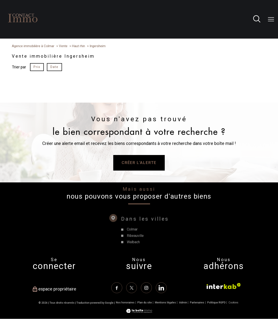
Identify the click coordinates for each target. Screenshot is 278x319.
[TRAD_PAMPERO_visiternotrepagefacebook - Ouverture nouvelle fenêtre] (116, 287)
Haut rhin (78, 46)
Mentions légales (165, 302)
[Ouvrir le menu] (271, 19)
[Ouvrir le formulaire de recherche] (257, 19)
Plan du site (144, 302)
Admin (183, 302)
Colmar (132, 237)
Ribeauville (135, 243)
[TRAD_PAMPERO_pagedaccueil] (23, 27)
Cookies (233, 302)
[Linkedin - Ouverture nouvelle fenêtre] (161, 287)
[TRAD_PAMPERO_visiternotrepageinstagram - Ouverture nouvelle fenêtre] (146, 287)
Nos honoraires (125, 302)
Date (54, 67)
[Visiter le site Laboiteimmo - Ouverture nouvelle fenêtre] (139, 311)
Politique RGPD (216, 302)
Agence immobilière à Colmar (33, 46)
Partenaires (197, 302)
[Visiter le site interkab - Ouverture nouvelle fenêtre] (224, 286)
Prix (37, 67)
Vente (63, 46)
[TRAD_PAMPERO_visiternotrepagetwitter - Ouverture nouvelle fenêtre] (131, 287)
